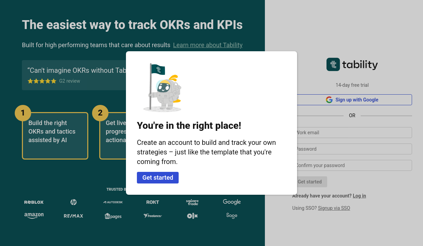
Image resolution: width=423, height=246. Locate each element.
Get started (157, 177)
